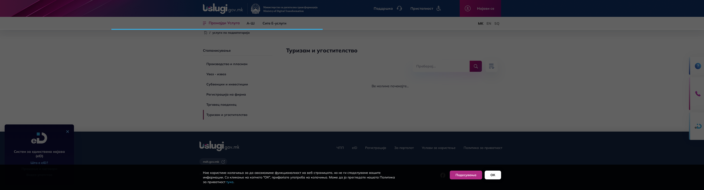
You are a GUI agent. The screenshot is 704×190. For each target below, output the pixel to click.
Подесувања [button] (466, 175)
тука (229, 182)
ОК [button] (492, 175)
